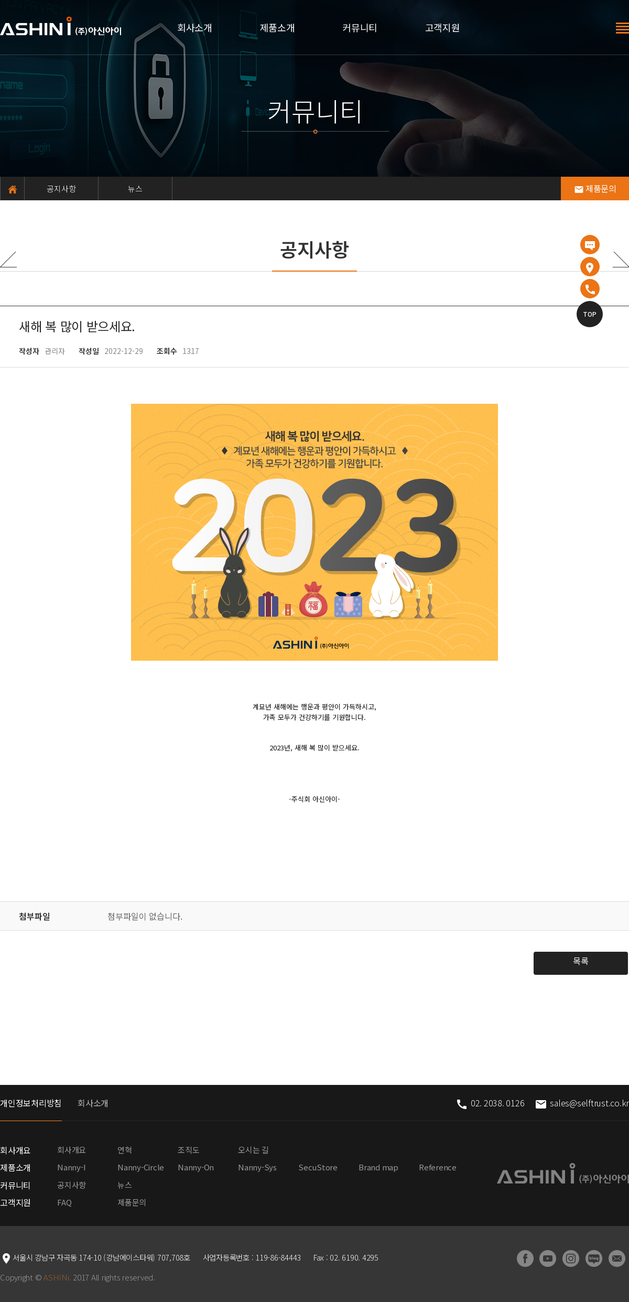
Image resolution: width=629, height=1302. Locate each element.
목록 (581, 960)
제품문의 (595, 188)
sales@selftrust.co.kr (582, 1102)
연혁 (124, 1149)
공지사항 (62, 188)
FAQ (64, 1202)
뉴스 (135, 188)
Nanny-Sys (257, 1166)
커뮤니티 (359, 27)
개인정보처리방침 (31, 1102)
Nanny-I (71, 1166)
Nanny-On (196, 1166)
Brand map (378, 1166)
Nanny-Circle (140, 1166)
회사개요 (15, 1150)
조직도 (188, 1149)
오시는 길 (253, 1149)
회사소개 (194, 27)
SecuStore (318, 1166)
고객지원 (442, 27)
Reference (438, 1166)
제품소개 (277, 27)
